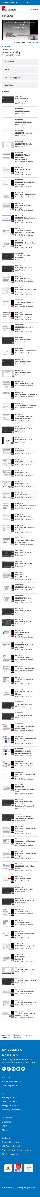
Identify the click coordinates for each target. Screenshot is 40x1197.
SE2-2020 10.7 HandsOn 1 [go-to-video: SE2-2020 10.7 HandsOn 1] (23, 372)
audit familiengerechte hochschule (8, 1167)
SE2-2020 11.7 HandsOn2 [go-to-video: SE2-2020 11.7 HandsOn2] (23, 268)
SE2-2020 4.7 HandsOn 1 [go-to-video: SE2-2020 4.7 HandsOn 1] (23, 715)
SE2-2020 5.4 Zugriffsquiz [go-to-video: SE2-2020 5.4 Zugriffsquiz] (24, 657)
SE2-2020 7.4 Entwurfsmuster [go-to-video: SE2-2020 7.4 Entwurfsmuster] (25, 506)
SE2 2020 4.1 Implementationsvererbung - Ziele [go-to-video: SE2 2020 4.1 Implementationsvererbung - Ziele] (25, 789)
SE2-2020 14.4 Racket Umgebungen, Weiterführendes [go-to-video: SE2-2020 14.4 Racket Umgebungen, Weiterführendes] (22, 157)
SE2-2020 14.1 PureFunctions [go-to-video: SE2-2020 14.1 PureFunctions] (25, 194)
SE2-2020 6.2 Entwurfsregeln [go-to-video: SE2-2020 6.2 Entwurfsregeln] (25, 587)
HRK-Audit (28, 1165)
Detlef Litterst (20, 103)
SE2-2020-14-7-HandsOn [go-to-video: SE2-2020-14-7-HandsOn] (23, 122)
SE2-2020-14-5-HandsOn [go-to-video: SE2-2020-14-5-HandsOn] (23, 144)
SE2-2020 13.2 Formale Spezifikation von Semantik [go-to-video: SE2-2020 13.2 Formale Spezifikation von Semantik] (24, 231)
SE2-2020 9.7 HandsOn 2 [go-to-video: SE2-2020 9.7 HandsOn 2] (23, 429)
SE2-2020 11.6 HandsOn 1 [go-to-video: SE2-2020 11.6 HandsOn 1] (23, 339)
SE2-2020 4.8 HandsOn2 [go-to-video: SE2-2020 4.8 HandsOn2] (23, 704)
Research (6, 1093)
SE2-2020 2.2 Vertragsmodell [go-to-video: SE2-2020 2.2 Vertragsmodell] (25, 946)
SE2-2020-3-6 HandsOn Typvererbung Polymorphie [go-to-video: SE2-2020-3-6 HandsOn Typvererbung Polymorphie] (24, 817)
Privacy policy (28, 1035)
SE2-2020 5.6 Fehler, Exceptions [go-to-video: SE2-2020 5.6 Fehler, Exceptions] (22, 633)
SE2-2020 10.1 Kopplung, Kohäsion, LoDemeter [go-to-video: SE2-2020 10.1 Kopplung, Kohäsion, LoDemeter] (23, 417)
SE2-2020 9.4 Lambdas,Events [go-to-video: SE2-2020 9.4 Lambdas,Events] (25, 462)
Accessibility (17, 1037)
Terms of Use (6, 1037)
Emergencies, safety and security (15, 1150)
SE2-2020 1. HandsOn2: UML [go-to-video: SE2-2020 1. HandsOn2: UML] (25, 969)
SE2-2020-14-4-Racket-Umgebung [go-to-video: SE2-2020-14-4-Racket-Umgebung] (23, 171)
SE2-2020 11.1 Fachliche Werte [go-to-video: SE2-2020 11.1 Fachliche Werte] (25, 350)
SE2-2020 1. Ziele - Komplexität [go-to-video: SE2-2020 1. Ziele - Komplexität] (26, 1002)
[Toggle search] (32, 2)
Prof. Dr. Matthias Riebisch (11, 55)
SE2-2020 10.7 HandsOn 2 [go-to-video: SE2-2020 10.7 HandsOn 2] (24, 361)
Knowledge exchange (11, 1109)
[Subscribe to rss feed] (3, 91)
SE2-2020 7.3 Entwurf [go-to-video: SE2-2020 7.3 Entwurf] (22, 517)
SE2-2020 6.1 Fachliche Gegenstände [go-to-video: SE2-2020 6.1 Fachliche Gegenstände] (23, 599)
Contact (5, 1138)
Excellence (6, 1122)
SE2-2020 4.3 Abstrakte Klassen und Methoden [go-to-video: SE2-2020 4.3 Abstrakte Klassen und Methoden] (23, 752)
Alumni (5, 1130)
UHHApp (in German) (11, 1146)
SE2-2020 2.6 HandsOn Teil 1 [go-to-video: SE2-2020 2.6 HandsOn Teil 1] (25, 900)
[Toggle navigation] (37, 2)
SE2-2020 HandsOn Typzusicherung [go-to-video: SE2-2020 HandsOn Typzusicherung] (22, 100)
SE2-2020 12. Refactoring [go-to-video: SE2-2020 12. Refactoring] (23, 279)
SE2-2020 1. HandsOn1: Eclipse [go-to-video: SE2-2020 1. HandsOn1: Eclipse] (25, 980)
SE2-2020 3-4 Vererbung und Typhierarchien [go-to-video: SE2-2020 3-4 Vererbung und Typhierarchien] (25, 842)
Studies (5, 1077)
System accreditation (8, 1174)
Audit (16, 1165)
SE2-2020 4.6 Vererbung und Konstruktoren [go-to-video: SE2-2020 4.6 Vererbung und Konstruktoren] (25, 727)
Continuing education (11, 1085)
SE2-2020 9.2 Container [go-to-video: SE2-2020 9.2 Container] (23, 484)
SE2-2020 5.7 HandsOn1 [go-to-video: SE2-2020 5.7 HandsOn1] (23, 621)
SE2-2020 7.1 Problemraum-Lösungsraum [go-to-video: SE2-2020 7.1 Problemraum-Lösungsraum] (24, 541)
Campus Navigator (9, 1142)
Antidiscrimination (10, 1154)
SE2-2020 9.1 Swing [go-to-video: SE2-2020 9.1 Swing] (21, 495)
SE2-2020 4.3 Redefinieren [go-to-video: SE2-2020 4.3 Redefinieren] (24, 763)
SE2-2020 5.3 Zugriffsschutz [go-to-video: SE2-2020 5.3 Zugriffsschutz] (25, 668)
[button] (27, 2)
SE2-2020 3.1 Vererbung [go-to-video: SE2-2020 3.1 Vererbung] (23, 878)
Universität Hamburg (9, 2)
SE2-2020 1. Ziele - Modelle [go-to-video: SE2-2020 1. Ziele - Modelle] (24, 991)
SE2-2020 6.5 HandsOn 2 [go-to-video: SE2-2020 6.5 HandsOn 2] (23, 553)
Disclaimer (16, 1035)
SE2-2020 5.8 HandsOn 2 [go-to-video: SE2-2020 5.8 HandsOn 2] (23, 610)
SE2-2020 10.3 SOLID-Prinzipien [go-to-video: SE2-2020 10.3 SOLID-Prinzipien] (26, 394)
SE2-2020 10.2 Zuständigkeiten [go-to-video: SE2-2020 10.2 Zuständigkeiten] (26, 405)
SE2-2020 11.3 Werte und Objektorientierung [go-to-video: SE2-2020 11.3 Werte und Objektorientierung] (23, 316)
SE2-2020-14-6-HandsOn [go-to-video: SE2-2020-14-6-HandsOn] (23, 133)
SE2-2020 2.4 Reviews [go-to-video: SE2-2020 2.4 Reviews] (22, 922)
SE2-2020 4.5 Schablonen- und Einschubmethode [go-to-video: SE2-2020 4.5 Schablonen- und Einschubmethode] (25, 740)
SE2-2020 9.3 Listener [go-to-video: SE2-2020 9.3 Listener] (22, 473)
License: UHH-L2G (21, 42)
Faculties (5, 1126)
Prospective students (10, 1081)
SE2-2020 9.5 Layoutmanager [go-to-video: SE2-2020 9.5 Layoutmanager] (25, 451)
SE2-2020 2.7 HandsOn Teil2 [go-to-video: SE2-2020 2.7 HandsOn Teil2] (24, 889)
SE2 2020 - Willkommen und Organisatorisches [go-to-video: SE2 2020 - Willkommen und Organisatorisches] (25, 1014)
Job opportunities (9, 1105)
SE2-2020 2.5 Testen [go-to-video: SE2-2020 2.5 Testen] (22, 911)
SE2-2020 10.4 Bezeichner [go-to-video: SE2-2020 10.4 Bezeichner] (24, 383)
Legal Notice (6, 1035)
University (6, 1118)
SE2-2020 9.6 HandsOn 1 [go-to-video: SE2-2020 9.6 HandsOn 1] (23, 440)
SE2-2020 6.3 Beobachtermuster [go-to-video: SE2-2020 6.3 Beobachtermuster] (21, 576)
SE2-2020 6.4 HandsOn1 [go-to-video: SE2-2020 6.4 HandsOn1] (23, 564)
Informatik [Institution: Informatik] (7, 49)
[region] (20, 62)
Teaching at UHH (9, 1097)
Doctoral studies (9, 1101)
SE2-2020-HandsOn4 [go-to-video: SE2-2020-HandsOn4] (22, 111)
